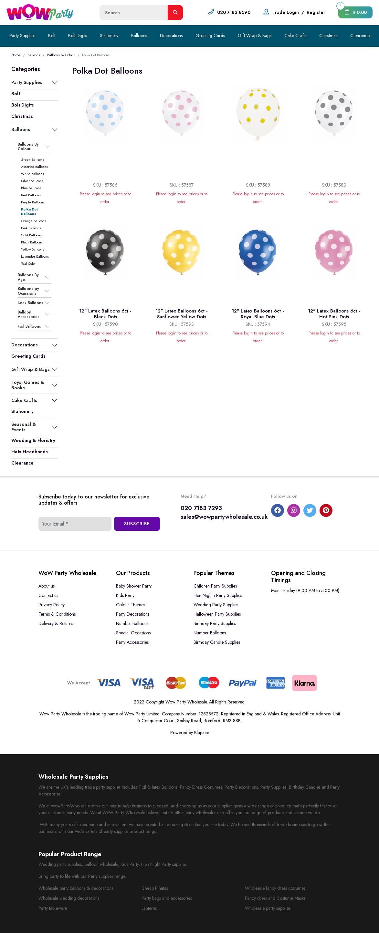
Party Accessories (132, 642)
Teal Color (28, 263)
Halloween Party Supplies (217, 614)
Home (15, 54)
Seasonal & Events (23, 427)
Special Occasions (133, 633)
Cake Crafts (295, 35)
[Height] (134, 12)
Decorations (171, 35)
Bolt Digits (77, 35)
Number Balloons (132, 623)
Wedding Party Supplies (216, 604)
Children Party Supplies (215, 586)
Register (316, 12)
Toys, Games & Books (27, 385)
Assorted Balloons (34, 166)
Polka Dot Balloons (29, 211)
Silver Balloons (32, 181)
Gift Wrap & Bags (254, 35)
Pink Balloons (31, 228)
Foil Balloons (29, 326)
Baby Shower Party (134, 586)
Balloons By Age (28, 277)
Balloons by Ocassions (28, 291)
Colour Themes (130, 604)
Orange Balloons (33, 221)
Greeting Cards (210, 35)
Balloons (139, 35)
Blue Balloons (31, 188)
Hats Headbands (29, 451)
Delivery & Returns (55, 623)
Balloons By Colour (61, 54)
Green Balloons (32, 159)
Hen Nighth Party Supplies (218, 595)
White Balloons (32, 173)
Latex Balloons (30, 302)
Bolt (51, 35)
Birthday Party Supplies (215, 623)
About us (46, 586)
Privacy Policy (51, 604)
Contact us (48, 595)
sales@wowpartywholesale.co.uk (224, 517)
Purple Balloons (33, 202)
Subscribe (137, 523)
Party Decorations (132, 614)
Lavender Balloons (35, 256)
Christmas (328, 35)
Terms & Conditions (57, 614)
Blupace (201, 732)
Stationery (109, 35)
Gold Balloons (31, 235)
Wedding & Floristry (33, 440)
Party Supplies (22, 35)
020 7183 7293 (201, 508)
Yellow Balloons (32, 249)
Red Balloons (31, 195)
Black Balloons (32, 242)
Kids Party (125, 595)
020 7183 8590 (233, 12)
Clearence (360, 35)
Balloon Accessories (28, 314)
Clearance (22, 463)
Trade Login (285, 12)
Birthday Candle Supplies (217, 642)
